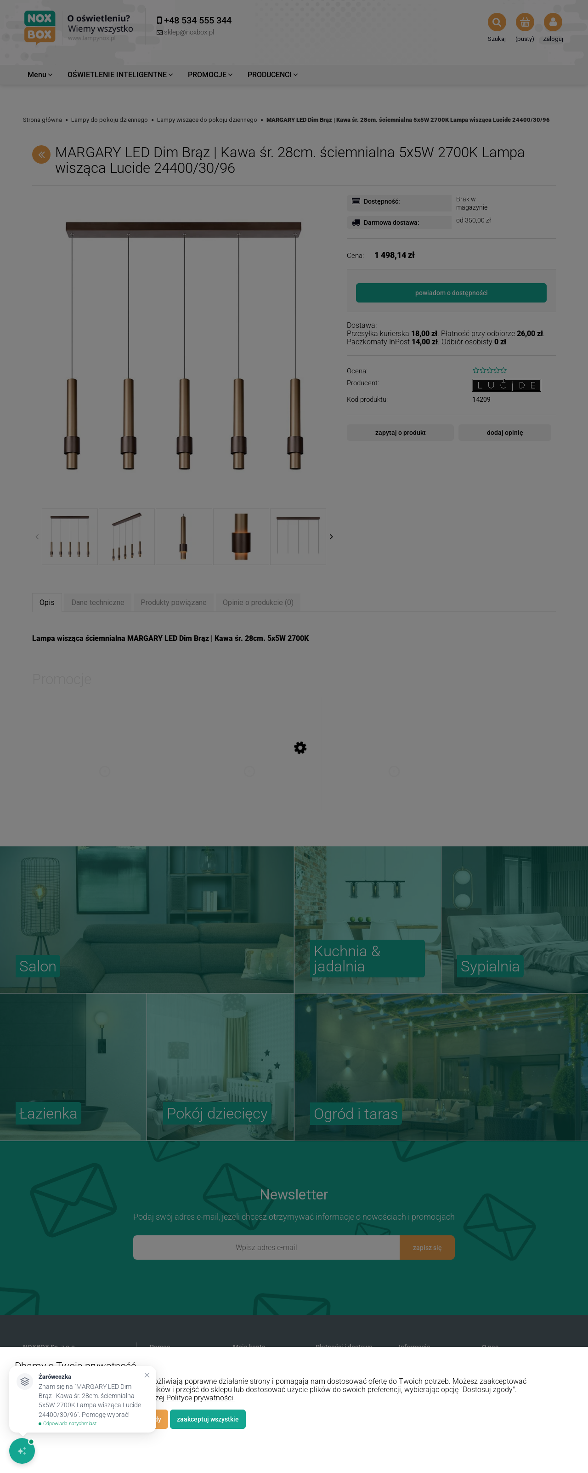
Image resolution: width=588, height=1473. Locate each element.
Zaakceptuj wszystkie (208, 1419)
